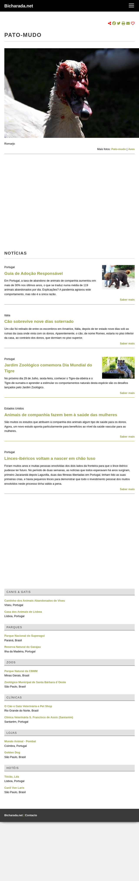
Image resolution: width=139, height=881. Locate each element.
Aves (131, 149)
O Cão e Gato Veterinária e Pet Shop (28, 706)
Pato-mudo (118, 149)
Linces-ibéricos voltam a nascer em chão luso (49, 458)
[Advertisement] (40, 204)
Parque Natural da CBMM (21, 671)
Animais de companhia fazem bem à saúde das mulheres (60, 414)
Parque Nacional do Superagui (24, 635)
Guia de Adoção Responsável (33, 273)
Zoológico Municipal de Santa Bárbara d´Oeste (35, 682)
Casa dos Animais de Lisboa (23, 611)
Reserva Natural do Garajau (22, 646)
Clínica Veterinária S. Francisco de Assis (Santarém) (38, 717)
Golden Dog (12, 752)
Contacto (31, 815)
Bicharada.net (18, 5)
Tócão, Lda (11, 776)
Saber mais (127, 299)
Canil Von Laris (14, 787)
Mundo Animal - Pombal (20, 741)
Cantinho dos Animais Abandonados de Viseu (34, 600)
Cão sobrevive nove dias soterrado (39, 321)
